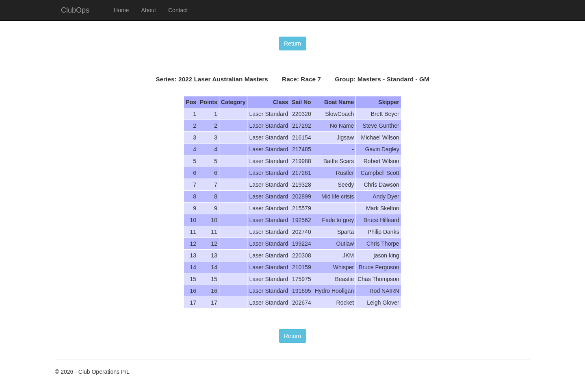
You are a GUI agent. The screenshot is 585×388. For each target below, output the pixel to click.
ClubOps (75, 10)
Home (121, 10)
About (148, 10)
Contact (178, 10)
